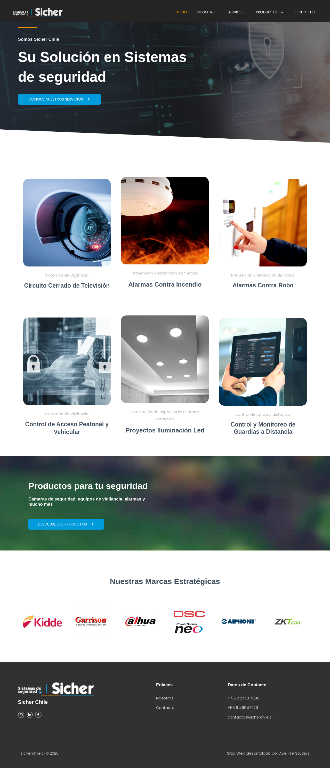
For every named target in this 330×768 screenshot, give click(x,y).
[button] (269, 14)
